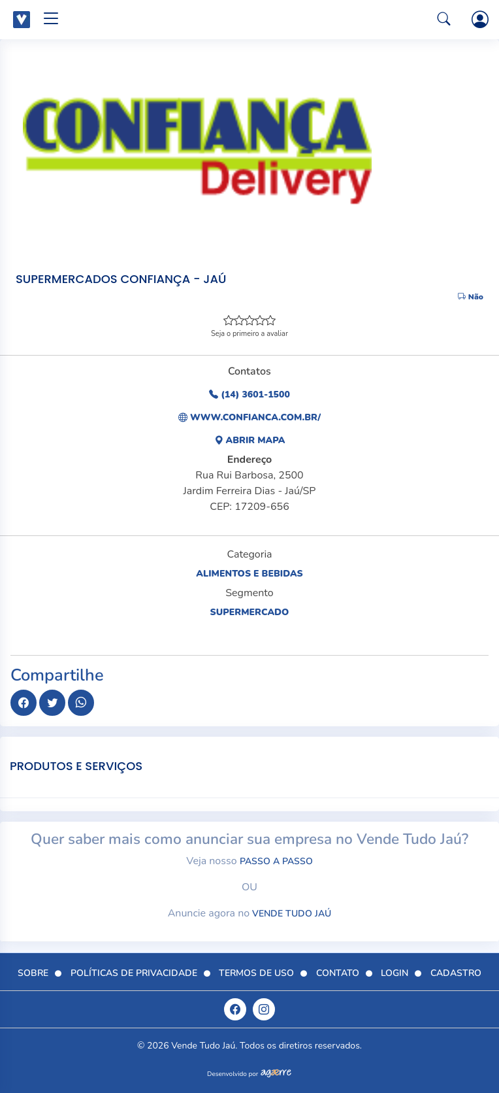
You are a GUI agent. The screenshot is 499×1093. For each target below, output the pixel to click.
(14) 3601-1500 (249, 394)
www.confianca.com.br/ (249, 417)
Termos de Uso (256, 973)
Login (394, 973)
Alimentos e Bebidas (249, 573)
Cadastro (455, 973)
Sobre (33, 973)
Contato (337, 973)
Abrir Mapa (249, 440)
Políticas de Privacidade (134, 973)
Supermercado (249, 612)
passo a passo (276, 861)
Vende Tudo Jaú (291, 913)
